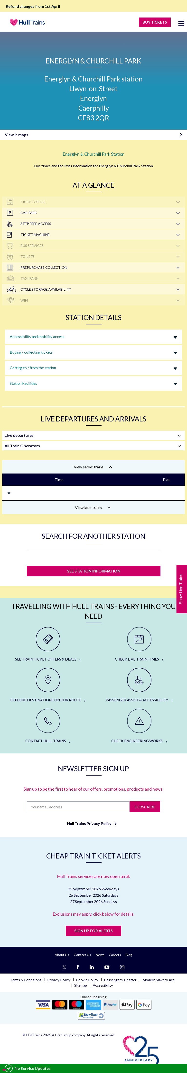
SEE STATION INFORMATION (93, 571)
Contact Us (82, 955)
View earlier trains (93, 467)
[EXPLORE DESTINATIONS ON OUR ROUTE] (48, 685)
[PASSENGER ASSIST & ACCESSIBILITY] (139, 685)
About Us (62, 955)
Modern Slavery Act (158, 980)
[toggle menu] (181, 23)
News (100, 955)
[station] (93, 556)
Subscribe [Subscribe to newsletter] (145, 806)
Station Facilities (23, 383)
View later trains (93, 507)
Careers (115, 955)
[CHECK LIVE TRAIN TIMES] (139, 644)
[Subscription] (78, 806)
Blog (129, 955)
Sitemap (80, 985)
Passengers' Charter (120, 980)
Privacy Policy (58, 980)
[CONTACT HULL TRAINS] (48, 726)
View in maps (16, 134)
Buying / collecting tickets (31, 352)
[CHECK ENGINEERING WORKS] (139, 726)
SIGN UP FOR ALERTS (93, 930)
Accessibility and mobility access (37, 336)
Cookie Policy (87, 980)
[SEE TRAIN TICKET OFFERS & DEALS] (48, 644)
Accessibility (103, 985)
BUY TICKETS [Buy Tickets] (154, 22)
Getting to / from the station (33, 367)
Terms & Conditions (25, 980)
